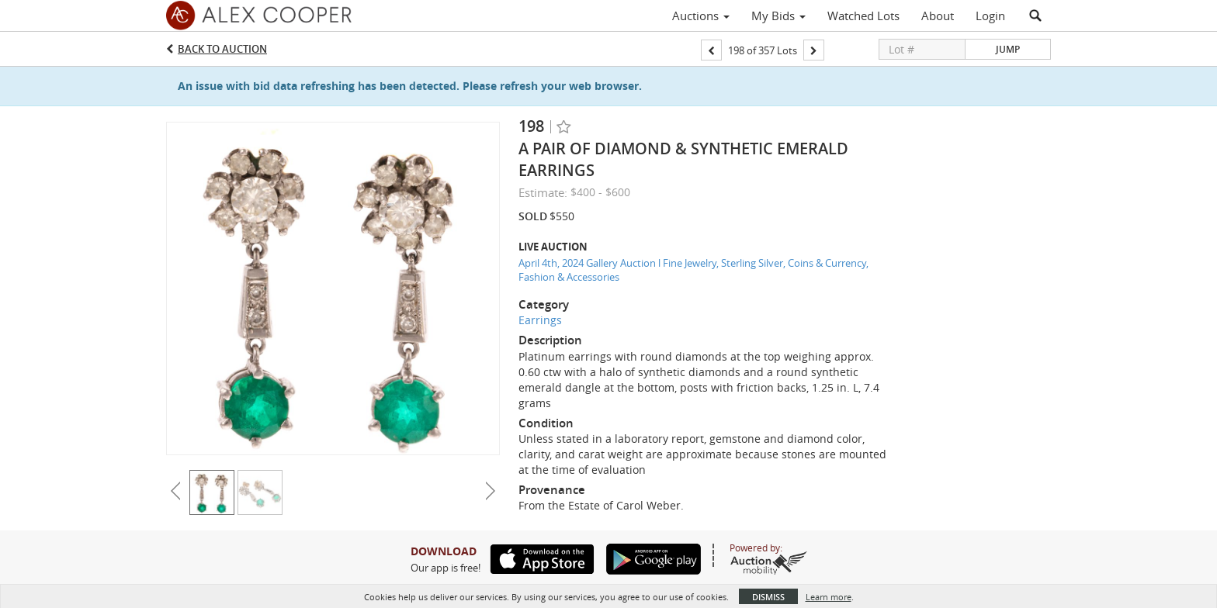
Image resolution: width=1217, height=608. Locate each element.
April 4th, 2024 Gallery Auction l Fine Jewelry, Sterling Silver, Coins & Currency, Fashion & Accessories (693, 270)
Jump (1008, 49)
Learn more (828, 597)
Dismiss (768, 597)
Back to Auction (222, 49)
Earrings (540, 320)
